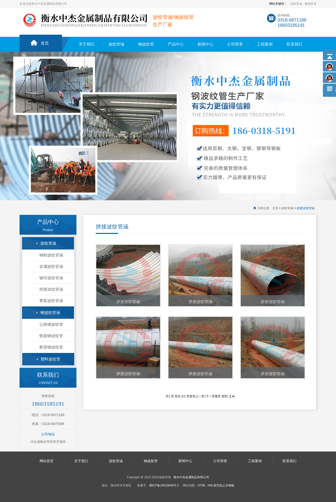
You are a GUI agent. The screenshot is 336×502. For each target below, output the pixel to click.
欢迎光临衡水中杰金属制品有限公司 (43, 3)
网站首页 (46, 461)
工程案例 (265, 44)
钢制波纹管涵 (51, 255)
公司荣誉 (235, 44)
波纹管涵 (296, 3)
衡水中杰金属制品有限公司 (191, 477)
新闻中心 (205, 44)
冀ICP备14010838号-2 (164, 485)
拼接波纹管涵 (305, 208)
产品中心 (176, 44)
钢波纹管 (310, 3)
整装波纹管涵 (51, 301)
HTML (202, 485)
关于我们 (87, 44)
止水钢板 (228, 485)
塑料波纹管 (50, 359)
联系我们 (294, 44)
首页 (45, 43)
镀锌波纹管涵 (51, 278)
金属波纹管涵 (51, 266)
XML (210, 485)
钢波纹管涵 (50, 312)
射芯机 (218, 485)
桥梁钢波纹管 (51, 347)
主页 (275, 208)
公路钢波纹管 (51, 324)
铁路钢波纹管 (51, 336)
